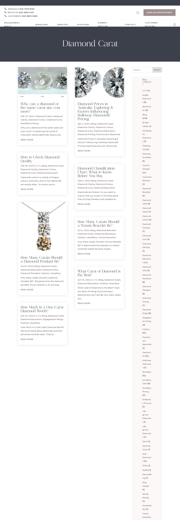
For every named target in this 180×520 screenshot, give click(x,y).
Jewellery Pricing (30, 123)
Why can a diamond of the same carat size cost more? (40, 107)
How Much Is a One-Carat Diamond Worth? (42, 309)
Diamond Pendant (30, 273)
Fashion (45, 273)
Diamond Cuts (54, 120)
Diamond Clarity (29, 169)
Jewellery (56, 273)
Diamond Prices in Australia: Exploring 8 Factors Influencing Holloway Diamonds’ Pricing (95, 111)
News (145, 441)
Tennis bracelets (107, 237)
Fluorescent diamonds (108, 134)
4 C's (38, 166)
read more (27, 139)
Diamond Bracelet (106, 230)
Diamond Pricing (86, 134)
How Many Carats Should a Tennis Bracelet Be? (98, 223)
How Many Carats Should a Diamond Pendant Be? (41, 259)
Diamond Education (47, 173)
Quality (145, 470)
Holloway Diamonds (146, 364)
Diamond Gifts (50, 270)
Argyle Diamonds (146, 98)
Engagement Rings (53, 319)
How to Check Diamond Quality (40, 159)
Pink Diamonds (146, 457)
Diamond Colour (37, 120)
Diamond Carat (44, 116)
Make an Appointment (159, 12)
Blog (44, 166)
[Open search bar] (138, 12)
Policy (145, 465)
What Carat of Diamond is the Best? (99, 273)
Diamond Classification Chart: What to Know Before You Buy (96, 172)
